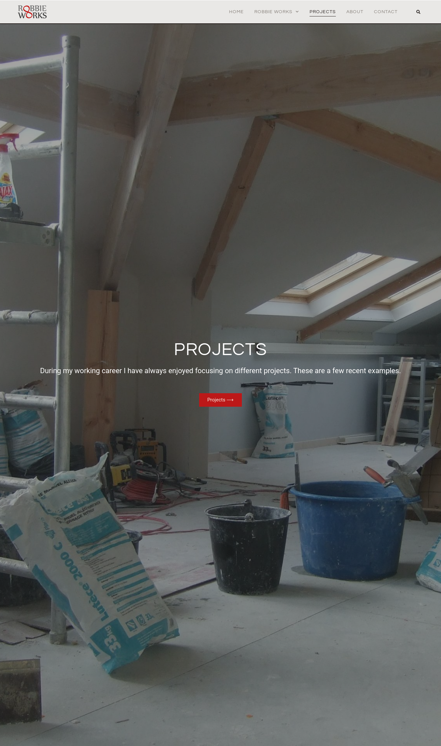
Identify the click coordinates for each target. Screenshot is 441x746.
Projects (323, 12)
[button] (418, 12)
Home (236, 12)
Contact (386, 12)
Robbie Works (276, 11)
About (354, 12)
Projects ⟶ (220, 400)
